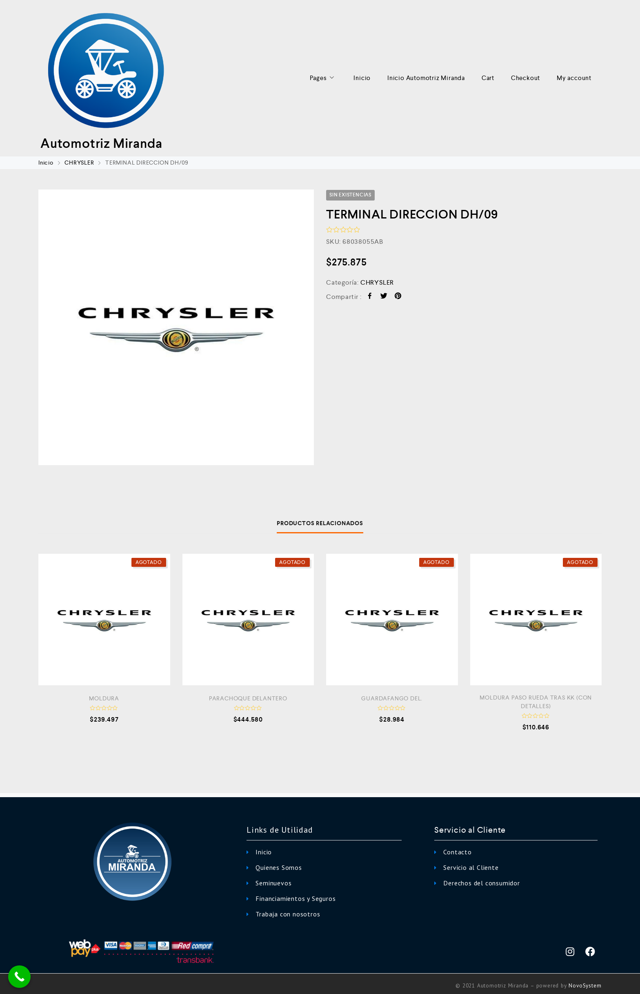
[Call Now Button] (19, 976)
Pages (323, 78)
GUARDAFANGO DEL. (391, 698)
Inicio (362, 78)
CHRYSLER (79, 162)
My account (574, 78)
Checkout (525, 78)
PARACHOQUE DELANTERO (248, 698)
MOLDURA (104, 698)
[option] (176, 327)
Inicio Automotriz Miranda (426, 78)
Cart (488, 78)
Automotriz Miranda (101, 143)
